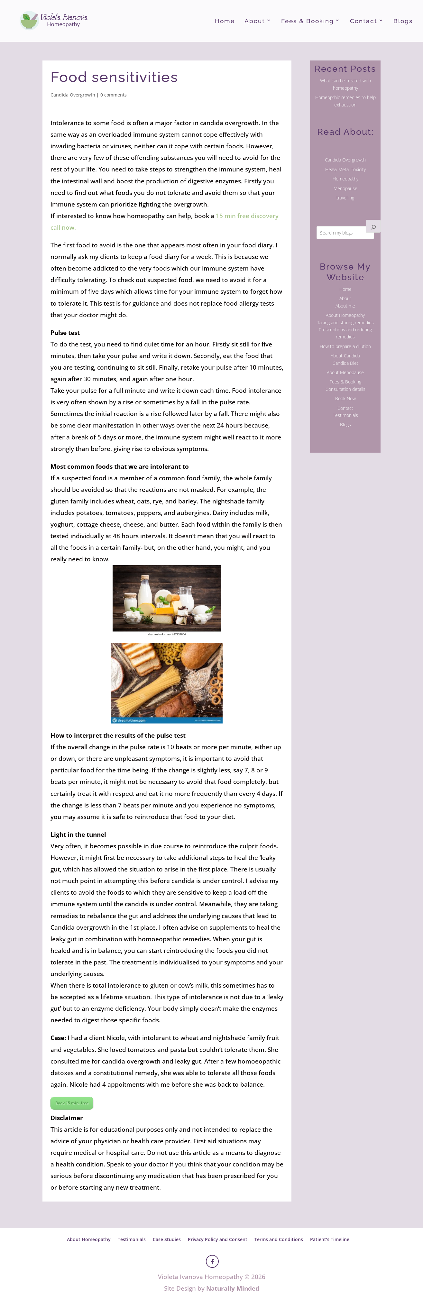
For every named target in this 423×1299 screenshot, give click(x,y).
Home (225, 21)
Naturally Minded (232, 1288)
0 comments (113, 95)
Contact (363, 21)
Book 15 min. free (71, 1103)
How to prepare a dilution (345, 346)
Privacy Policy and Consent (217, 1239)
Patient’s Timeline (329, 1239)
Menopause (345, 188)
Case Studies (167, 1239)
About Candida (345, 356)
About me (345, 306)
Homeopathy (345, 179)
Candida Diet (345, 363)
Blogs (403, 21)
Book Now (345, 398)
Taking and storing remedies (345, 322)
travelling (345, 198)
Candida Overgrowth (73, 95)
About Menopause (345, 372)
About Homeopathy (345, 315)
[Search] (373, 226)
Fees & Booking (307, 21)
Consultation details (345, 389)
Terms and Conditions (278, 1239)
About (254, 21)
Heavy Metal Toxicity (345, 169)
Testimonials (345, 415)
